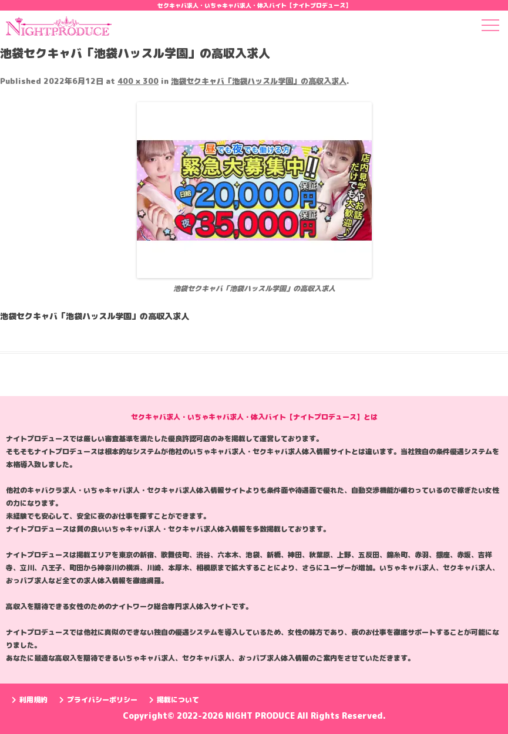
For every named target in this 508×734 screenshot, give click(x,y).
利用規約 (30, 700)
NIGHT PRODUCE (261, 715)
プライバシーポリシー (98, 700)
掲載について (174, 700)
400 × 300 (138, 81)
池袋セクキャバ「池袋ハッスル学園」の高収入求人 (258, 81)
